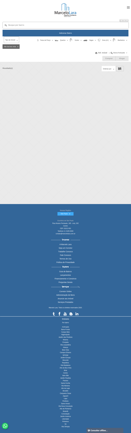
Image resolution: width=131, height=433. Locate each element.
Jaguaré (65, 396)
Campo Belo (65, 332)
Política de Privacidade (65, 262)
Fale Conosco (65, 255)
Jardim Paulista (65, 378)
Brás (65, 370)
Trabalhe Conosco (65, 252)
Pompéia (65, 342)
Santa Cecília (65, 383)
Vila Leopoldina (65, 345)
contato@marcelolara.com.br (65, 234)
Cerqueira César (65, 393)
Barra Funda (65, 329)
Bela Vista (65, 350)
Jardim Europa (65, 358)
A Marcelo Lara (65, 244)
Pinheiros (65, 421)
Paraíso (65, 381)
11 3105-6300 (68, 231)
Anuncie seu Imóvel (65, 299)
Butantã (65, 411)
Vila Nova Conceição (65, 406)
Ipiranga (65, 355)
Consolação (65, 414)
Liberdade (65, 419)
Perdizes (66, 401)
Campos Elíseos (65, 352)
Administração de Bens (65, 295)
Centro (65, 373)
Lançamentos (65, 275)
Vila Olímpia (65, 427)
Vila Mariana (65, 386)
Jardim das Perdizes (66, 337)
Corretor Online (65, 291)
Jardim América (65, 416)
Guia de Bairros (65, 271)
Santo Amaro (65, 404)
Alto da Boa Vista (65, 368)
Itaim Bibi (65, 375)
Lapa (65, 398)
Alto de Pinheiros (65, 409)
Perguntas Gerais (66, 282)
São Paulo (65, 214)
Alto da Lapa (65, 388)
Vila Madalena (65, 365)
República (65, 363)
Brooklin (65, 391)
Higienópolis (65, 335)
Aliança (65, 347)
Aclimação (65, 327)
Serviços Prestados (65, 302)
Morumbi (66, 360)
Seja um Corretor (65, 248)
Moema (65, 340)
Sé (66, 424)
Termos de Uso (65, 259)
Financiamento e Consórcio (65, 279)
